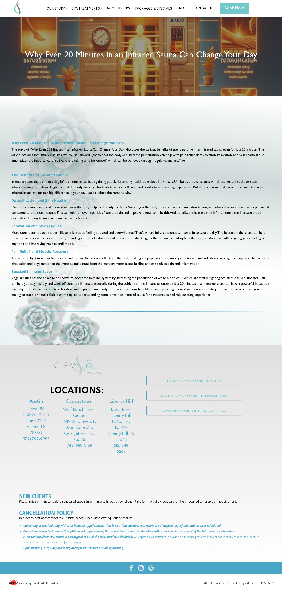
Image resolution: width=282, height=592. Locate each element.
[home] (18, 8)
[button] (56, 8)
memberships (118, 8)
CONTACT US (204, 8)
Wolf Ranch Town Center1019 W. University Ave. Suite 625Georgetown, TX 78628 (79, 428)
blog (183, 8)
